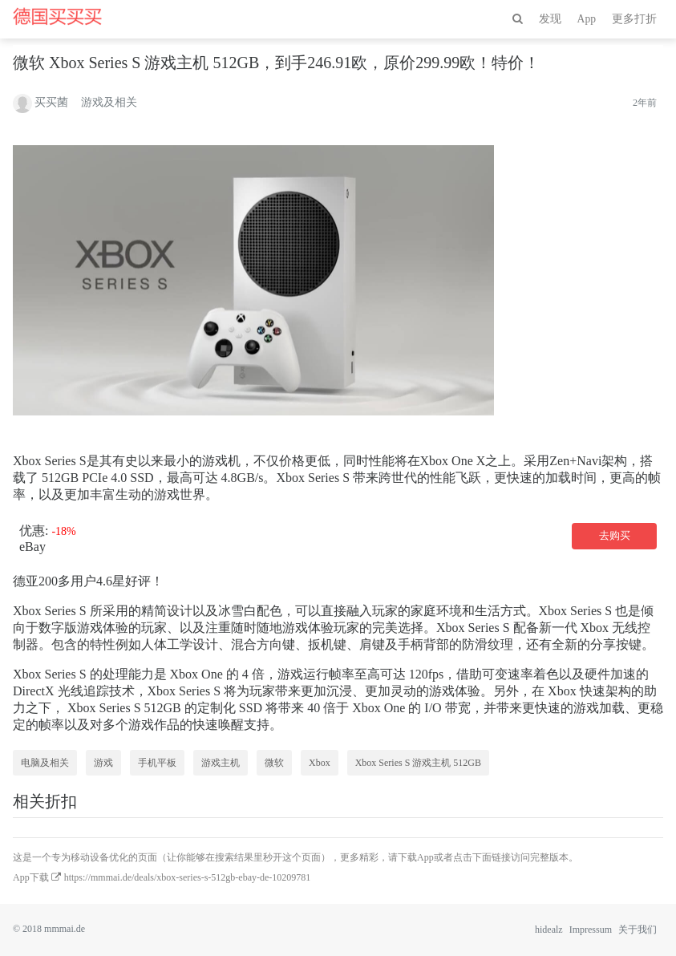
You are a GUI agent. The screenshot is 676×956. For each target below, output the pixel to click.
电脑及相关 (45, 762)
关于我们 (637, 929)
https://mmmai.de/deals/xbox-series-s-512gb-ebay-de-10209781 (187, 877)
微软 (274, 762)
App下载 (31, 877)
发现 (550, 19)
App (586, 19)
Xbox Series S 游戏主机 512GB (418, 762)
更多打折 (634, 19)
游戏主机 (220, 762)
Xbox (319, 762)
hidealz (549, 929)
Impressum (590, 929)
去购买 (614, 535)
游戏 (103, 762)
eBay (32, 546)
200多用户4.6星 (81, 581)
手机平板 (157, 762)
